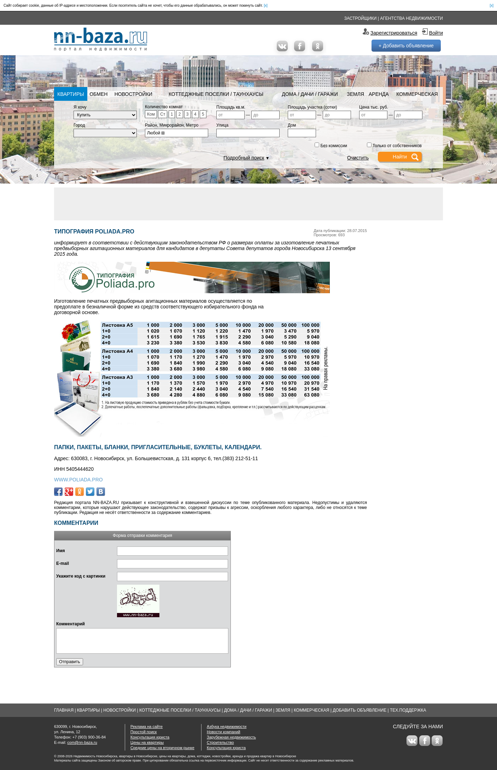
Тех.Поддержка (408, 710)
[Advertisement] (248, 203)
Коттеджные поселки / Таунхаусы (216, 94)
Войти (436, 33)
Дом (292, 125)
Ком (151, 114)
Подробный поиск (243, 158)
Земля (355, 94)
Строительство (220, 742)
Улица (222, 125)
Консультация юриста (149, 737)
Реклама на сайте (146, 726)
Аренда (379, 94)
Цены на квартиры (147, 742)
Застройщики (360, 18)
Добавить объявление (359, 710)
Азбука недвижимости (226, 726)
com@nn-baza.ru (82, 742)
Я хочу (80, 107)
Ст (162, 114)
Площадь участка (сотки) (312, 107)
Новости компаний (223, 732)
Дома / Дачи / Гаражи (310, 94)
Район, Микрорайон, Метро (172, 125)
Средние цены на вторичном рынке (162, 748)
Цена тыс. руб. (373, 107)
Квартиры (70, 94)
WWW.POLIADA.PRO (78, 479)
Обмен (98, 94)
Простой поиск (143, 732)
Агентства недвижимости (411, 18)
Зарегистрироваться (393, 33)
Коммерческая (417, 94)
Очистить (358, 158)
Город (79, 125)
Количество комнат (164, 106)
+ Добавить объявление (406, 45)
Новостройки (133, 94)
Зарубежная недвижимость (231, 737)
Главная (64, 710)
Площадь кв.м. (230, 107)
